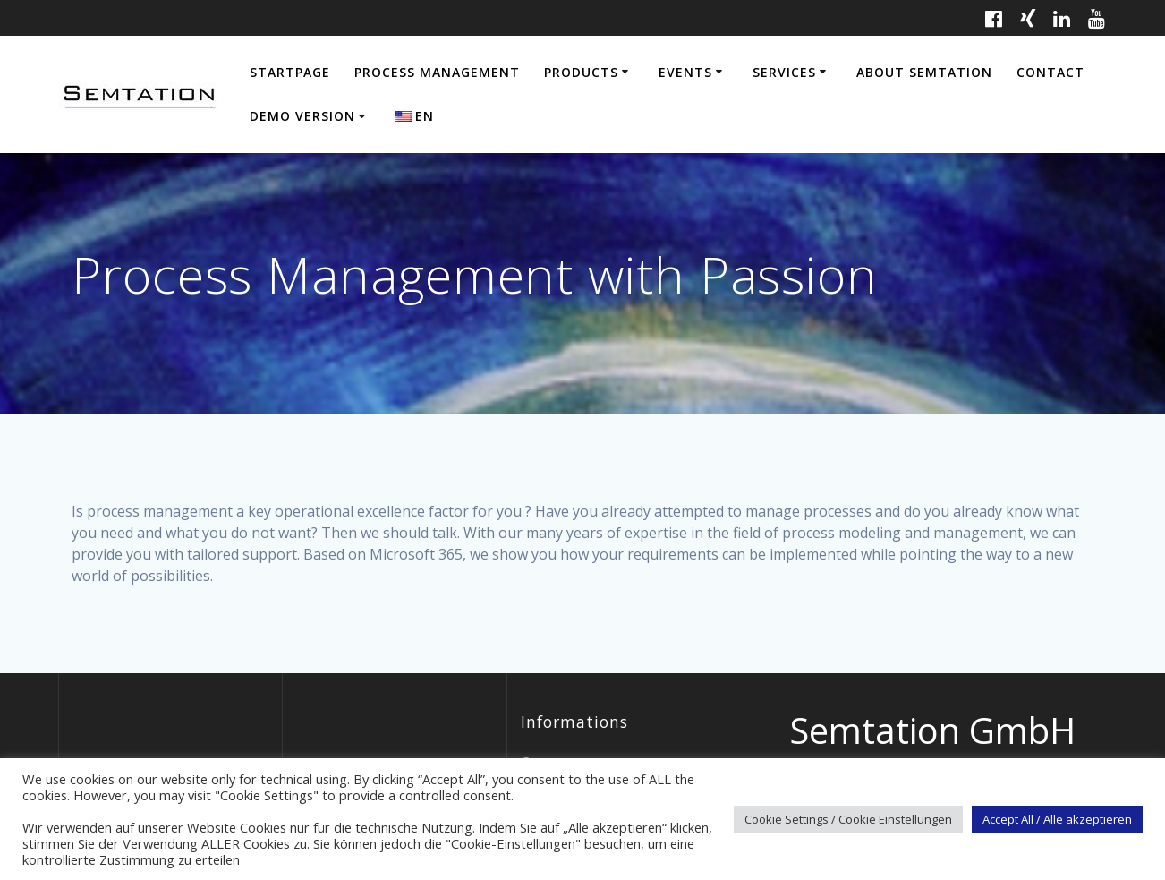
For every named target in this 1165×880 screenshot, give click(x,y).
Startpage (290, 72)
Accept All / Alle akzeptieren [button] (1057, 819)
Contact (1050, 72)
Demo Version (302, 115)
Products (581, 72)
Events (685, 72)
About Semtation (924, 72)
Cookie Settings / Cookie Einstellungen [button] (848, 819)
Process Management (437, 72)
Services (784, 72)
